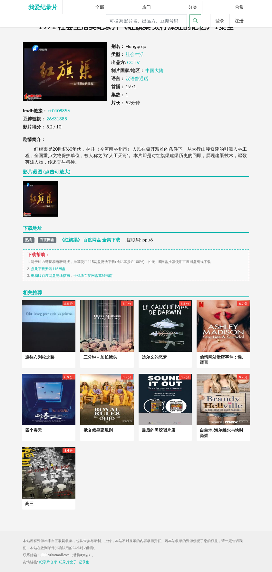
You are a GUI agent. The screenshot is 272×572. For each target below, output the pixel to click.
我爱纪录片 (42, 7)
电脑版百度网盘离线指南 (50, 275)
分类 (192, 7)
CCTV (133, 62)
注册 (239, 20)
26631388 (56, 118)
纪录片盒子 (68, 562)
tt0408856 (59, 110)
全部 (99, 7)
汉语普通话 (137, 78)
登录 (219, 20)
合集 (239, 7)
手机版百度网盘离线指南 (92, 275)
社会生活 (135, 54)
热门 (146, 7)
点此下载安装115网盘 (48, 269)
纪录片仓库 (48, 562)
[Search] (146, 20)
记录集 (84, 562)
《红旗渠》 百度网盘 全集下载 (90, 239)
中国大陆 (154, 70)
